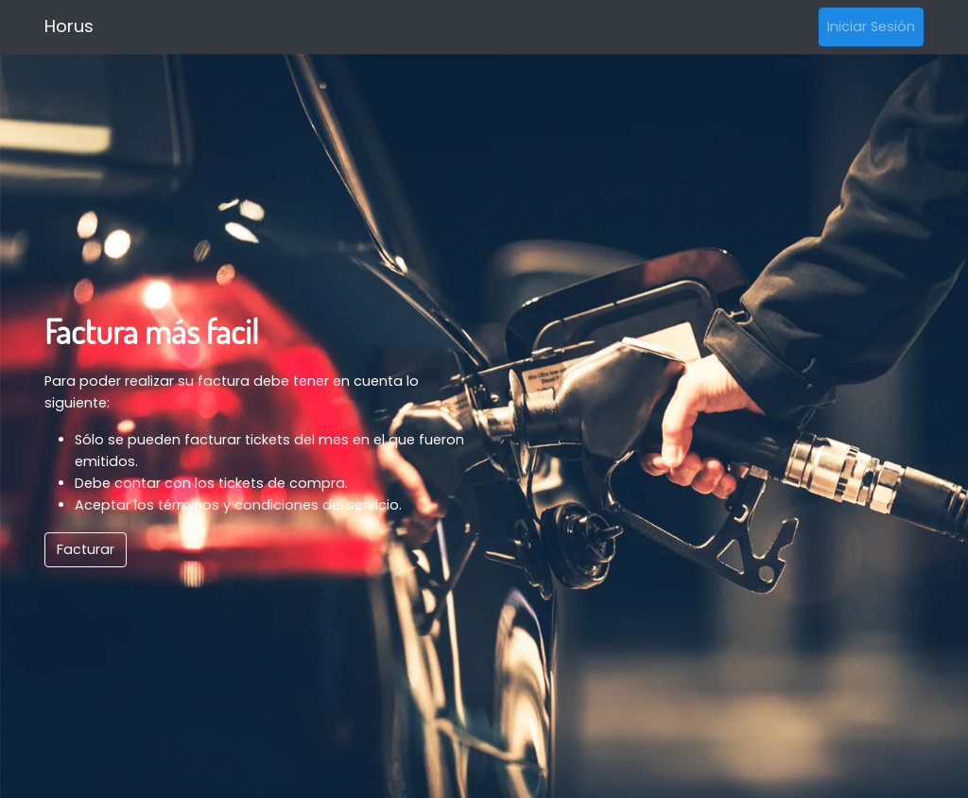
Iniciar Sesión (871, 26)
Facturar (85, 549)
